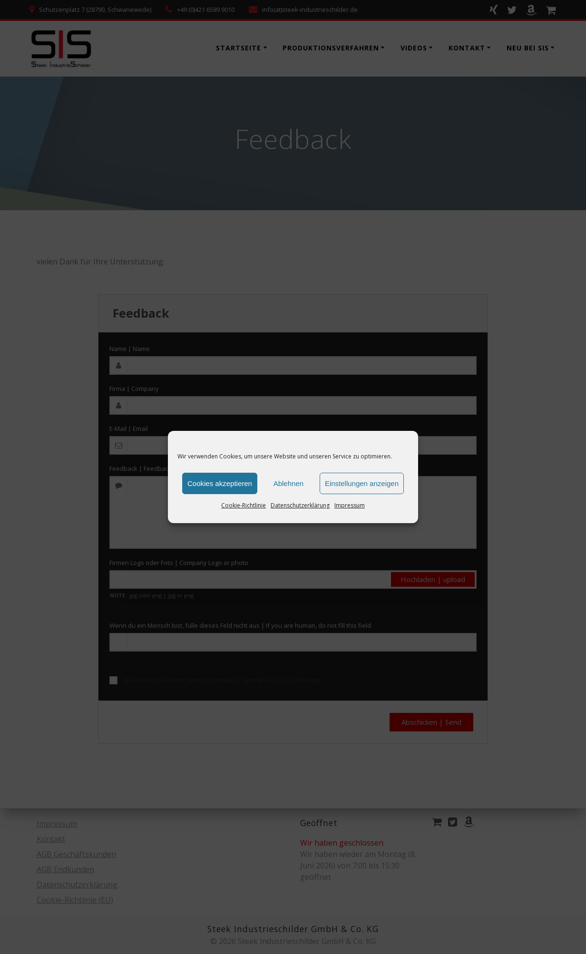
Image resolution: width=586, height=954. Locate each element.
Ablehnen (288, 483)
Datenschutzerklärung (300, 505)
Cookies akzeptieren (219, 483)
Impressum (349, 505)
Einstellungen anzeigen (362, 483)
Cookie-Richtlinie (243, 505)
